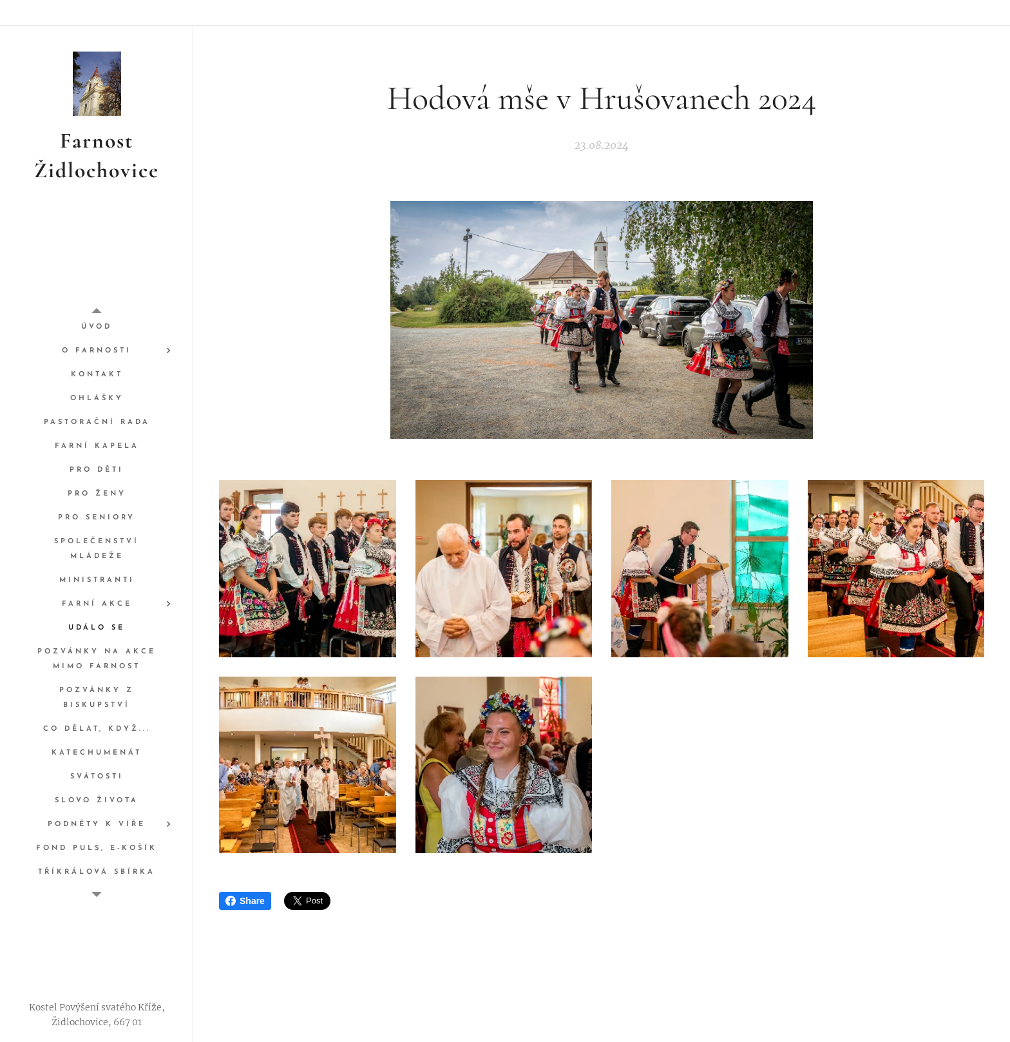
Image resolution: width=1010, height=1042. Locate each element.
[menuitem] (96, 327)
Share (245, 901)
